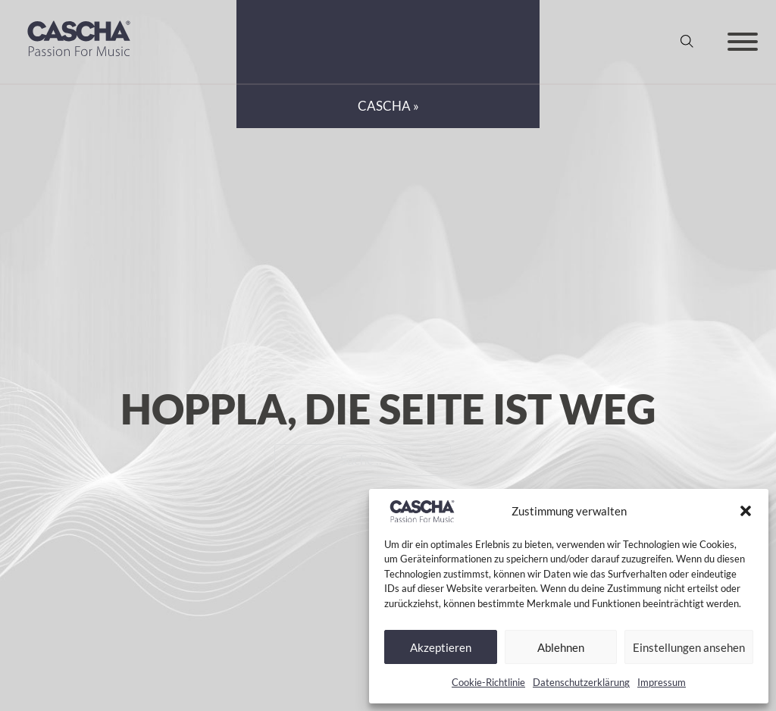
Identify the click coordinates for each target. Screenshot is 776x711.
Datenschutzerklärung (581, 682)
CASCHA (384, 106)
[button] (745, 510)
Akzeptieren (440, 647)
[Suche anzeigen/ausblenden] (687, 42)
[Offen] (743, 42)
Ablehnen (560, 647)
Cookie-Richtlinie (488, 682)
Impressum (661, 682)
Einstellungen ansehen (689, 647)
